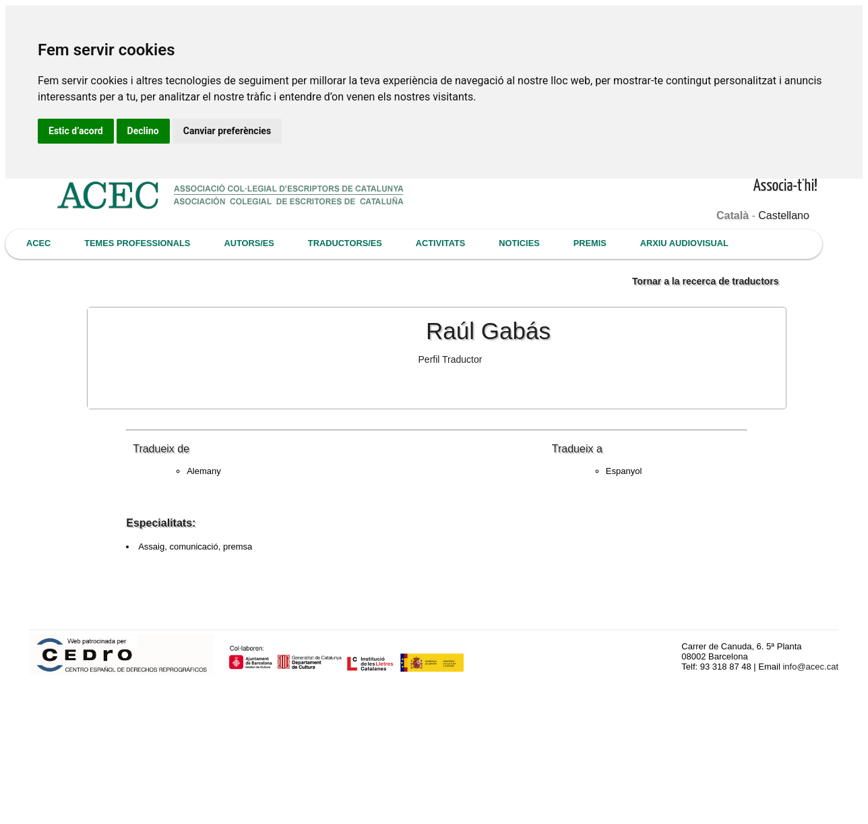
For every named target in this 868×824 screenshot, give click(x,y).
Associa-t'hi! (785, 186)
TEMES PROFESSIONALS (137, 243)
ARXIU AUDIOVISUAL (684, 243)
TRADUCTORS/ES (345, 243)
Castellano (783, 215)
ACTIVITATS (440, 243)
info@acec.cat (810, 666)
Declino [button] (143, 130)
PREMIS (590, 243)
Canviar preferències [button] (227, 130)
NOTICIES (519, 243)
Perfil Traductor (450, 359)
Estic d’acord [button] (76, 130)
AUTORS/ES (249, 243)
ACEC (38, 243)
